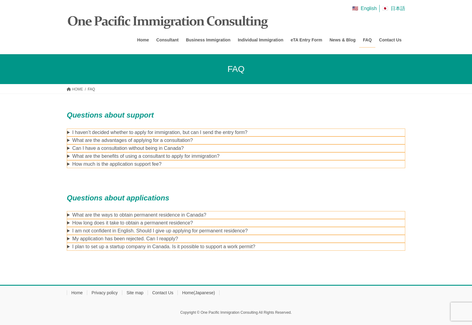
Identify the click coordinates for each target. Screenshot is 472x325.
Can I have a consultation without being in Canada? (128, 148)
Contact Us (162, 292)
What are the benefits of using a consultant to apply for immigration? (146, 156)
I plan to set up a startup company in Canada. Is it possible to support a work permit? (163, 246)
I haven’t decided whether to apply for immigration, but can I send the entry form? (160, 132)
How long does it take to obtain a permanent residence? (132, 222)
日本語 (398, 8)
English (369, 8)
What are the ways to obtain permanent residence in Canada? (139, 214)
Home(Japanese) (198, 292)
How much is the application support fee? (117, 164)
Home (77, 292)
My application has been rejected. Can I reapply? (125, 238)
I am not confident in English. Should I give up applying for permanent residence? (160, 230)
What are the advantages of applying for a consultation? (132, 140)
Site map (135, 292)
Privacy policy (104, 292)
